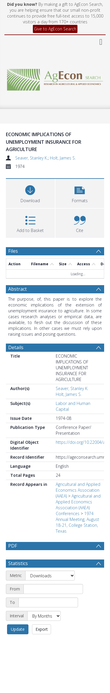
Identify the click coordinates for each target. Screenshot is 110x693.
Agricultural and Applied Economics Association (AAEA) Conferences (78, 504)
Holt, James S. (63, 158)
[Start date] (53, 603)
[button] (79, 193)
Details (15, 347)
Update (18, 643)
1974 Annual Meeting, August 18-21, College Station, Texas (77, 522)
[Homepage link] (55, 78)
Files (13, 251)
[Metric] (50, 590)
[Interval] (44, 630)
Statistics (18, 577)
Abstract (17, 289)
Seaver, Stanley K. (31, 158)
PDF (12, 546)
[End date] (48, 616)
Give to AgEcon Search (55, 29)
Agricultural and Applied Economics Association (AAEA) (78, 490)
